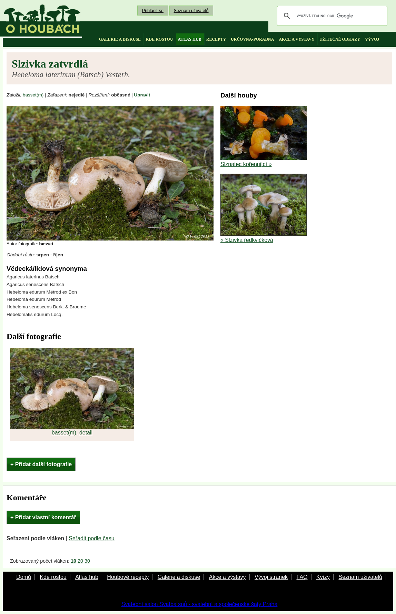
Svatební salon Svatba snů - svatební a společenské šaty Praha (199, 604)
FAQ (301, 577)
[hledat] (331, 16)
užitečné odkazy (339, 39)
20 (80, 561)
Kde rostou (53, 577)
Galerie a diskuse (179, 577)
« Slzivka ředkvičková (246, 240)
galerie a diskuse (120, 39)
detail (85, 433)
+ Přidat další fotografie (41, 464)
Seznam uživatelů (191, 10)
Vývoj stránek (271, 577)
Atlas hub (86, 577)
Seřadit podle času (92, 538)
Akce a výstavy (227, 577)
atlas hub (189, 39)
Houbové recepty (128, 577)
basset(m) (33, 95)
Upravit (142, 95)
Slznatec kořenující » (246, 164)
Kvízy (323, 577)
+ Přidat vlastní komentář (43, 517)
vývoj (372, 39)
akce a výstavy (296, 39)
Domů (23, 577)
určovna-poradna (252, 39)
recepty (216, 39)
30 (87, 561)
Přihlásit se (153, 10)
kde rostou (159, 39)
